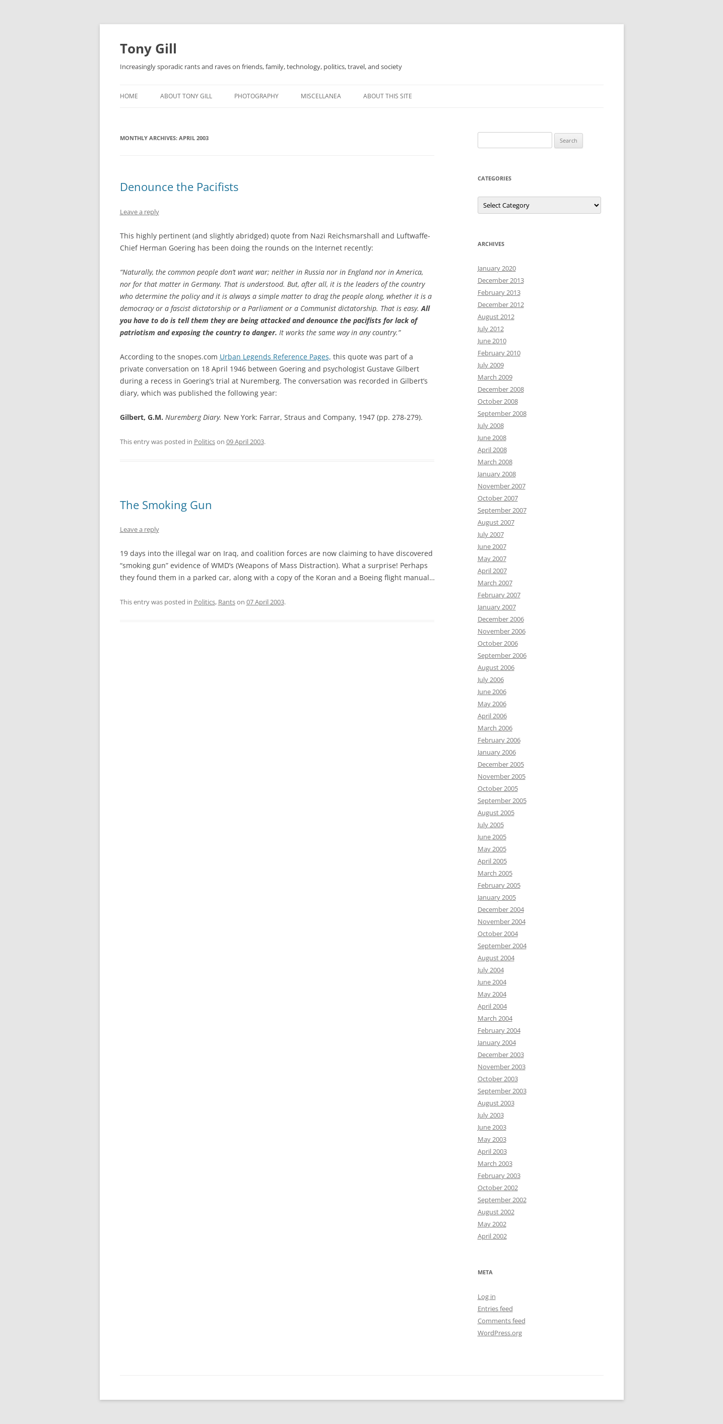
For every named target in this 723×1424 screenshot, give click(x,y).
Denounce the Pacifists (179, 186)
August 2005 (496, 812)
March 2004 (495, 1018)
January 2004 (497, 1042)
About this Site (387, 96)
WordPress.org (500, 1332)
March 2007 (495, 582)
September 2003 (502, 1090)
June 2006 (492, 691)
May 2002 (492, 1223)
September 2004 (502, 945)
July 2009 (491, 364)
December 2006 (501, 619)
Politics (204, 441)
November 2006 (501, 631)
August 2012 (496, 316)
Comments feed (501, 1320)
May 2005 (492, 848)
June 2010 (492, 340)
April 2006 (492, 715)
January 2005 (497, 897)
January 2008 (497, 473)
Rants (226, 601)
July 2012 (491, 328)
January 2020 (497, 268)
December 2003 (501, 1054)
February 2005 (499, 885)
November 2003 (501, 1066)
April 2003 (492, 1151)
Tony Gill (148, 48)
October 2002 (498, 1187)
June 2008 (492, 437)
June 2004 (492, 981)
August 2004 (496, 957)
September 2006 (502, 655)
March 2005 (495, 873)
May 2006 (492, 703)
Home (129, 96)
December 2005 (501, 764)
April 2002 (492, 1236)
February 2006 (499, 740)
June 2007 (492, 546)
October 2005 (498, 788)
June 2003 (492, 1127)
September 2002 (502, 1199)
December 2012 (501, 304)
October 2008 (498, 401)
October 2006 (498, 643)
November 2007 (501, 485)
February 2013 (499, 292)
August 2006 (496, 667)
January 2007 (497, 606)
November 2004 (501, 921)
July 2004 (491, 969)
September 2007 (502, 510)
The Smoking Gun (166, 504)
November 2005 (501, 776)
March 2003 (495, 1163)
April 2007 (492, 570)
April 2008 (492, 449)
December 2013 (501, 280)
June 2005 (492, 836)
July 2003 (491, 1115)
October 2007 (498, 498)
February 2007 (499, 594)
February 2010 (499, 352)
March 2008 (495, 461)
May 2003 (492, 1139)
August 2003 (496, 1102)
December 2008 (501, 389)
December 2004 (501, 909)
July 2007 (491, 534)
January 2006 (497, 752)
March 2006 (495, 727)
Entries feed (495, 1308)
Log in (487, 1296)
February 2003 (499, 1175)
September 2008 (502, 413)
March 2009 (495, 377)
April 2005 (492, 860)
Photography (256, 96)
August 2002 (496, 1211)
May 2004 (492, 994)
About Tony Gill (186, 96)
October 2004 (498, 933)
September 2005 (502, 800)
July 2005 (491, 824)
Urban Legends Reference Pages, (275, 356)
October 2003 (498, 1078)
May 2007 (492, 558)
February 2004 (499, 1030)
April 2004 (492, 1006)
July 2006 (491, 679)
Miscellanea (321, 96)
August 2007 (496, 522)
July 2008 (491, 425)
